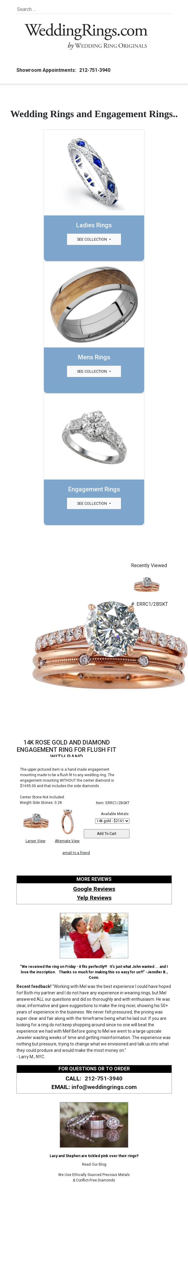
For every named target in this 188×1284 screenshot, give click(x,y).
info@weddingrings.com (104, 1086)
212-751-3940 (93, 70)
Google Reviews (94, 888)
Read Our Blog (94, 1164)
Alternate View (67, 841)
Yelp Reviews (94, 897)
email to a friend (76, 853)
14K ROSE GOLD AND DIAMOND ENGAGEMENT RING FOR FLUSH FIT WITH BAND (66, 750)
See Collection (92, 239)
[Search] (44, 9)
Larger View (35, 841)
